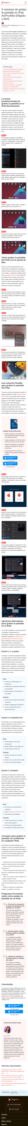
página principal (5, 1092)
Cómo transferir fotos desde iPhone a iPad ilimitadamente (12, 1080)
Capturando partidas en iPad (16, 811)
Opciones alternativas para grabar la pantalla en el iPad (12, 82)
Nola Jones (21, 25)
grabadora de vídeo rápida (12, 275)
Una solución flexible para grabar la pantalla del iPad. (12, 78)
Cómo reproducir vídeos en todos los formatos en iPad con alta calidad (12, 1076)
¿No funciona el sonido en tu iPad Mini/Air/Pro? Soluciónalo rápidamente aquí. (12, 1071)
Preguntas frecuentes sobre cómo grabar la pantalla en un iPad (14, 89)
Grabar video (4, 26)
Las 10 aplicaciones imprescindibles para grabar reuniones (13, 1084)
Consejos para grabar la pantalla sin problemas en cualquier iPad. (12, 85)
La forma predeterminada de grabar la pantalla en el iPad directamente (13, 70)
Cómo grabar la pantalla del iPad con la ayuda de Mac (13, 74)
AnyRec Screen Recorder (12, 431)
